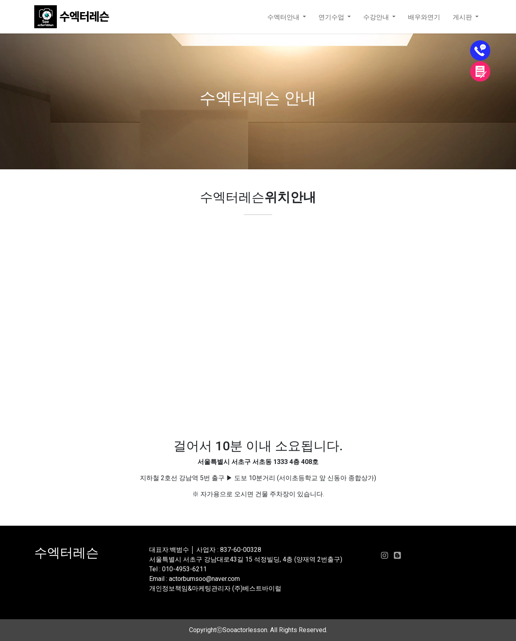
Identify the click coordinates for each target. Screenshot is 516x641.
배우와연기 (424, 16)
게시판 (463, 16)
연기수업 (332, 16)
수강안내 (377, 16)
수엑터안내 (284, 16)
